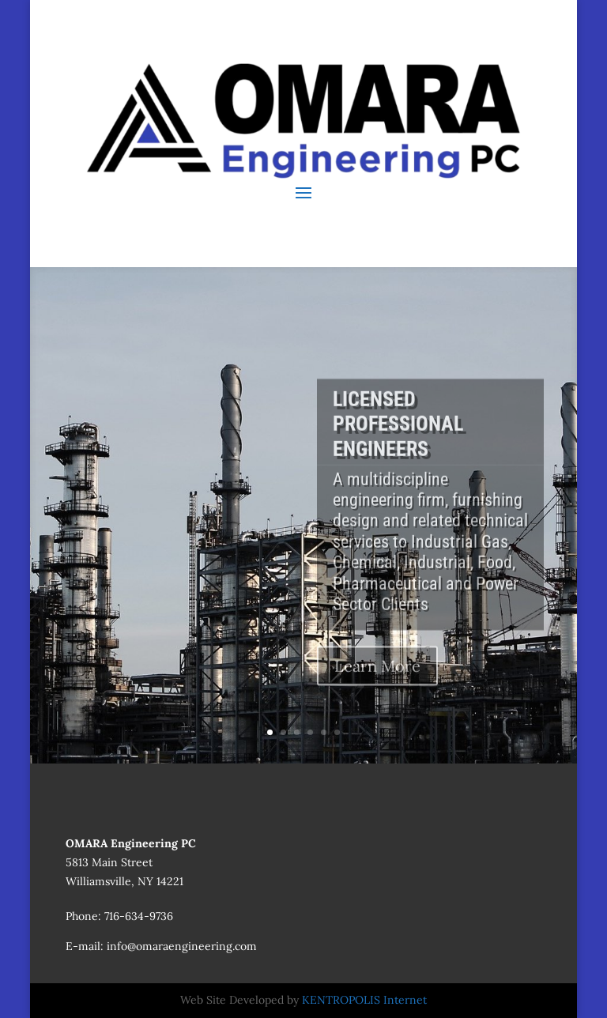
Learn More (377, 680)
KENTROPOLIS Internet (364, 1000)
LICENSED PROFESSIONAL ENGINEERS (398, 437)
